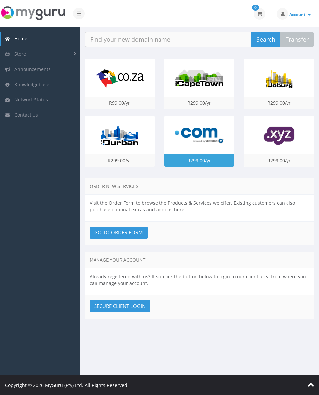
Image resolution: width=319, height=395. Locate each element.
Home (16, 38)
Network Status (26, 100)
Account (300, 14)
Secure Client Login (120, 306)
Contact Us (21, 115)
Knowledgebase (27, 84)
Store (15, 54)
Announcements (28, 69)
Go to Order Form (118, 232)
